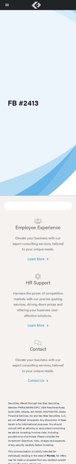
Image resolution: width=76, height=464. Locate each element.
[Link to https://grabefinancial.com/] (36, 5)
